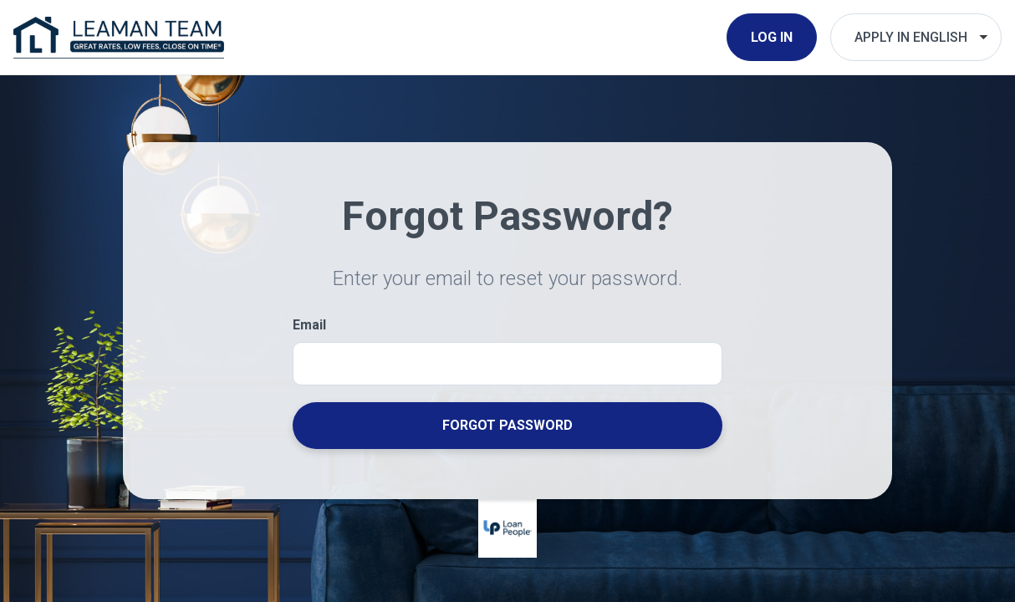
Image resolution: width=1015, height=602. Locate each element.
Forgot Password (507, 425)
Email (309, 325)
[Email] (507, 363)
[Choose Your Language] (916, 37)
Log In (772, 37)
